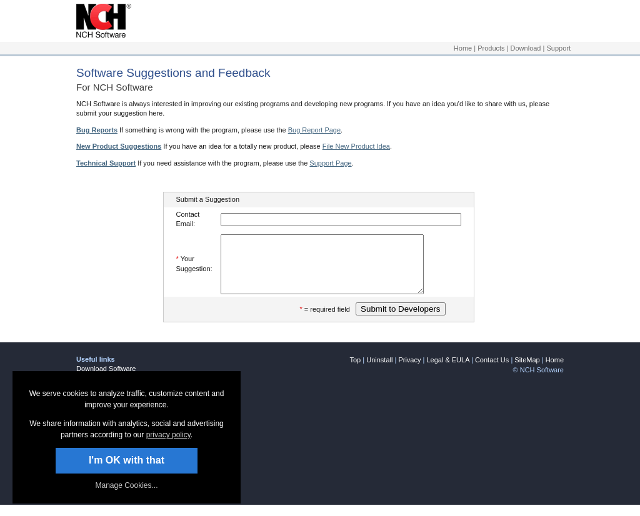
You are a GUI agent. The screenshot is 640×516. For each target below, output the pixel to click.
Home (463, 48)
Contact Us (492, 371)
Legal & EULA (447, 371)
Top (355, 371)
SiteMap (526, 371)
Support (558, 48)
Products (491, 48)
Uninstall (379, 371)
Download (526, 48)
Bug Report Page (314, 130)
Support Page (330, 163)
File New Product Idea (356, 146)
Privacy (409, 371)
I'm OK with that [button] (126, 460)
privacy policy (168, 434)
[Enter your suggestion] (334, 269)
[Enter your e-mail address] (341, 219)
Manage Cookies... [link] (126, 485)
